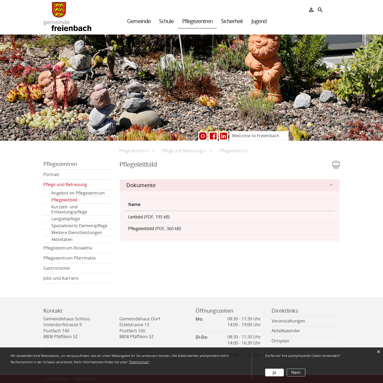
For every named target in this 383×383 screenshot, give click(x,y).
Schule (166, 21)
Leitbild (135, 217)
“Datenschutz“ (139, 362)
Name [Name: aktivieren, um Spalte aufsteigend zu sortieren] (134, 204)
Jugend (259, 21)
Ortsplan (280, 340)
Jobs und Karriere (60, 278)
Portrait (51, 174)
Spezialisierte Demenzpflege (79, 225)
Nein (296, 372)
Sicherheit (232, 21)
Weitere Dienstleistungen (76, 232)
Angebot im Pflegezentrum (78, 193)
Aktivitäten (62, 239)
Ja (274, 372)
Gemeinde (139, 21)
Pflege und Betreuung (65, 184)
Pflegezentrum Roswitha (67, 248)
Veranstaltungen (288, 321)
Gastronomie (56, 268)
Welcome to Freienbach (255, 135)
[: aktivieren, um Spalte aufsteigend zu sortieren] (301, 204)
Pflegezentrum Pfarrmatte (69, 258)
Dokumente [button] (141, 185)
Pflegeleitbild (77, 200)
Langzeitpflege (65, 218)
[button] (133, 151)
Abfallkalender (286, 330)
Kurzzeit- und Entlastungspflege (69, 209)
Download (301, 218)
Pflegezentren (197, 21)
